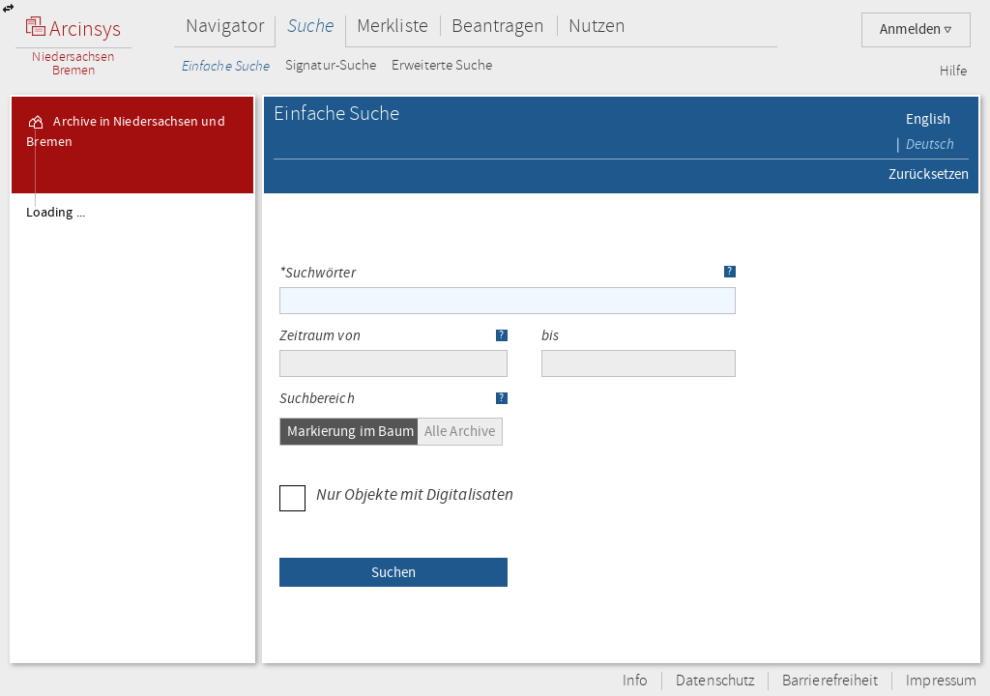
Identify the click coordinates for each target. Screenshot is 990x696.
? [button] (729, 271)
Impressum (941, 681)
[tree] (132, 427)
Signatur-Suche (330, 65)
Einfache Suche (226, 65)
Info (635, 681)
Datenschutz (715, 681)
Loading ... (55, 212)
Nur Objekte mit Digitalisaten (396, 494)
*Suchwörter (317, 273)
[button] (393, 572)
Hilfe (953, 71)
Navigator (225, 26)
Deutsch (930, 144)
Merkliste (392, 26)
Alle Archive (459, 431)
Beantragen (498, 26)
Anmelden (916, 29)
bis (550, 336)
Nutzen (597, 26)
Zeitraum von (320, 336)
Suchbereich (317, 399)
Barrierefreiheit (830, 681)
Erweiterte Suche (442, 65)
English (928, 119)
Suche (310, 26)
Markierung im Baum (350, 431)
